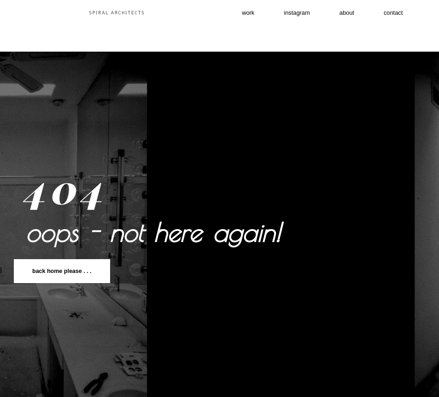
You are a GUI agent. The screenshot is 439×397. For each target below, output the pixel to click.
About (379, 15)
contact (328, 36)
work (253, 15)
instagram (315, 15)
